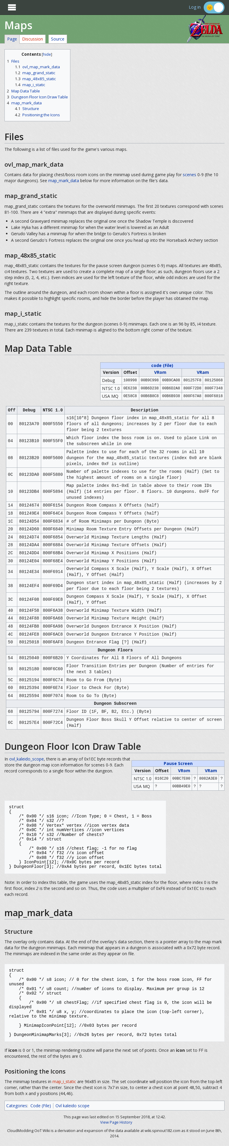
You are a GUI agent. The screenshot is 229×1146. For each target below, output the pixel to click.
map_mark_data (63, 180)
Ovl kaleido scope (72, 1105)
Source (57, 39)
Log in (195, 7)
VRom (160, 372)
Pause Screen (178, 763)
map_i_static (64, 1081)
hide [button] (47, 54)
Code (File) (40, 1105)
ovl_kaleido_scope (26, 759)
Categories (16, 1105)
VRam (203, 372)
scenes (189, 174)
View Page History (116, 1122)
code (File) (162, 365)
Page (12, 39)
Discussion (32, 39)
